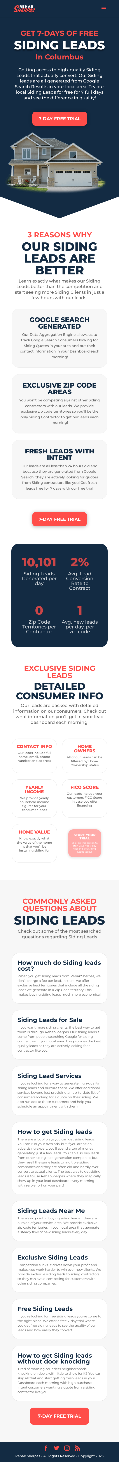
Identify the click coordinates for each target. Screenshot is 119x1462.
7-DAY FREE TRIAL (59, 118)
